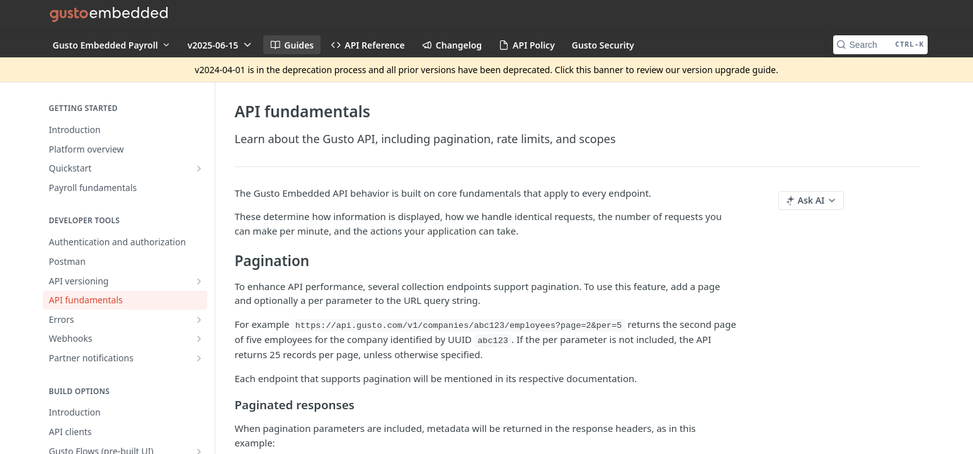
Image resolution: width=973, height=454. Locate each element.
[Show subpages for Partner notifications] (199, 358)
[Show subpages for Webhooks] (199, 339)
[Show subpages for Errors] (199, 320)
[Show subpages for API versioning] (199, 281)
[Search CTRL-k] (880, 44)
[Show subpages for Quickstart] (199, 168)
